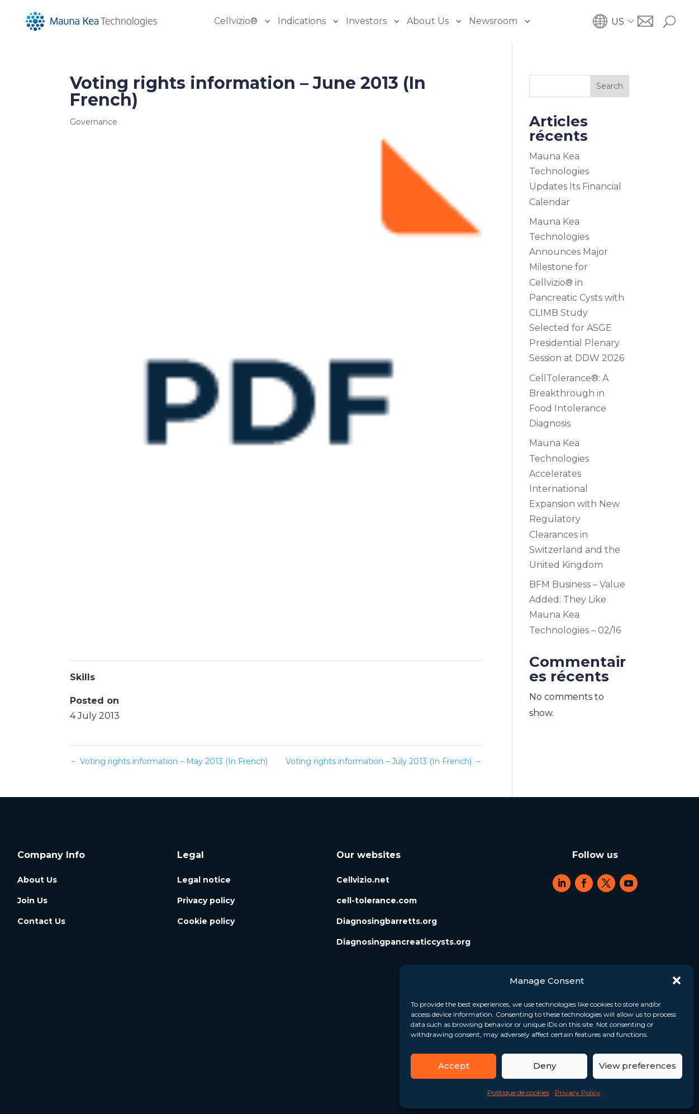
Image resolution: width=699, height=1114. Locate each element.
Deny (544, 1065)
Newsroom (493, 21)
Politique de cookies (518, 1092)
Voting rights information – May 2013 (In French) (169, 761)
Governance (93, 122)
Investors (366, 21)
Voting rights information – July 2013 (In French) (384, 761)
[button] (676, 980)
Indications (302, 21)
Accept (453, 1065)
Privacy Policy (578, 1092)
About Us (428, 21)
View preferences (637, 1065)
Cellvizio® (236, 21)
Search (609, 86)
